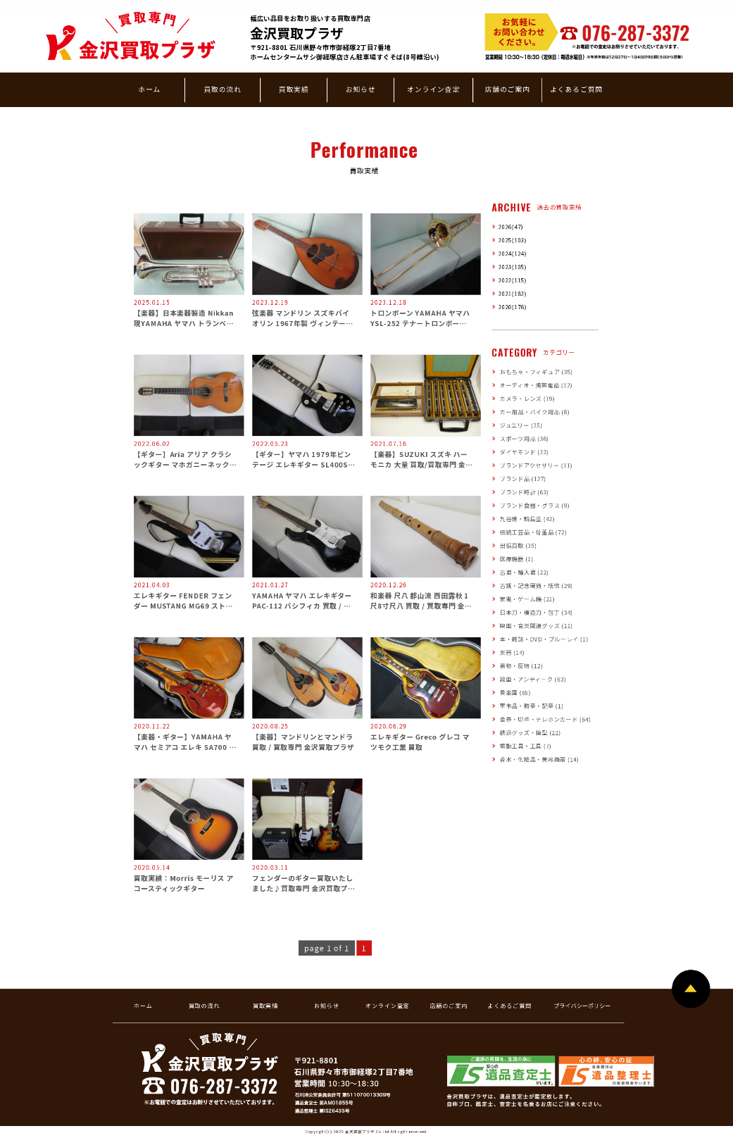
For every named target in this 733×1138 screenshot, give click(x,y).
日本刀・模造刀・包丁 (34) (536, 612)
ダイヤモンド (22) (524, 452)
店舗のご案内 (507, 89)
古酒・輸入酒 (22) (524, 572)
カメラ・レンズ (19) (527, 398)
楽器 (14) (512, 652)
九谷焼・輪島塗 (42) (527, 519)
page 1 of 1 (326, 948)
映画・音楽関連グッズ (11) (536, 626)
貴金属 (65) (515, 692)
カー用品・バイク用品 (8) (535, 411)
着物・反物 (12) (521, 666)
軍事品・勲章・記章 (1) (531, 706)
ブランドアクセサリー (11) (536, 465)
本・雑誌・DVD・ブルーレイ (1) (544, 639)
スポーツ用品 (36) (524, 438)
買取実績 (294, 89)
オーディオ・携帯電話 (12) (536, 385)
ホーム (149, 89)
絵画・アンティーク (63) (533, 679)
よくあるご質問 (576, 89)
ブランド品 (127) (523, 478)
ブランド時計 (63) (524, 492)
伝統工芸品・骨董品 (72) (533, 532)
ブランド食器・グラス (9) (535, 505)
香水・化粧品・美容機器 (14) (539, 759)
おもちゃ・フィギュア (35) (536, 371)
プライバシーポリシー (581, 1005)
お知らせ (361, 89)
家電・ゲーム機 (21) (527, 599)
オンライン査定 (433, 89)
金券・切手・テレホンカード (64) (545, 719)
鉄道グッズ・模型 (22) (530, 732)
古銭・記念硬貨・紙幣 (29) (536, 585)
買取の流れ (222, 89)
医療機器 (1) (517, 559)
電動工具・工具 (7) (525, 745)
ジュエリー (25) (521, 425)
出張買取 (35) (518, 545)
